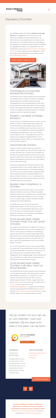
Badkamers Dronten (29, 406)
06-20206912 (32, 358)
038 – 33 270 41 (33, 355)
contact (16, 282)
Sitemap (16, 404)
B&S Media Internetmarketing (32, 413)
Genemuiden (42, 49)
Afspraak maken (41, 379)
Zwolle (14, 51)
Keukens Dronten (27, 408)
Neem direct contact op (23, 60)
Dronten (29, 49)
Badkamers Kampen (27, 404)
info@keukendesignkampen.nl (19, 287)
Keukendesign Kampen (20, 55)
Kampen (34, 49)
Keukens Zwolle (39, 408)
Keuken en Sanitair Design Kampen (24, 411)
